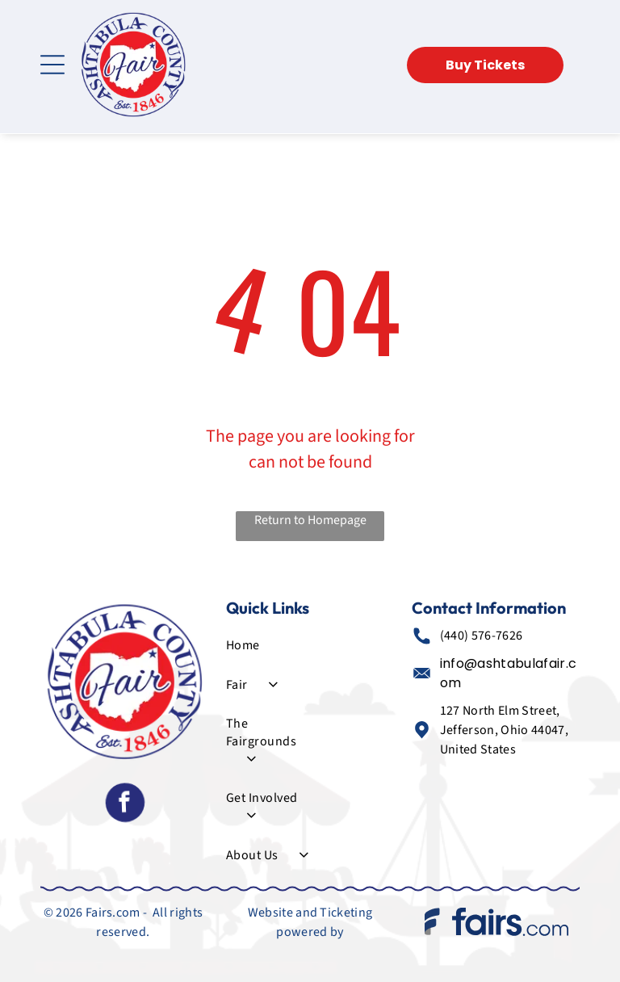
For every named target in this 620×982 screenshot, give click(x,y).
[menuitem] (267, 645)
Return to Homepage (310, 520)
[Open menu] (52, 64)
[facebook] (124, 805)
